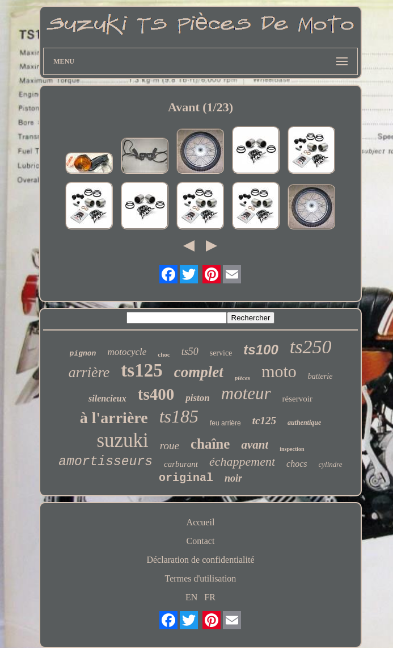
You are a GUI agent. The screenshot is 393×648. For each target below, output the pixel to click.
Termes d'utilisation (200, 578)
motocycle (126, 351)
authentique (304, 423)
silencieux (107, 398)
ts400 (156, 394)
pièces (242, 377)
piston (197, 397)
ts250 (311, 346)
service (221, 353)
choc (164, 354)
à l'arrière (114, 418)
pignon (83, 353)
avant (254, 444)
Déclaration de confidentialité (200, 560)
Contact (201, 541)
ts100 (260, 349)
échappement (242, 461)
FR (209, 597)
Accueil (201, 522)
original (186, 477)
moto (279, 371)
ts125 (141, 370)
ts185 (178, 416)
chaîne (210, 443)
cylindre (331, 464)
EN (191, 597)
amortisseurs (105, 461)
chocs (296, 464)
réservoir (297, 398)
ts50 (189, 351)
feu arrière (225, 423)
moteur (246, 393)
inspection (292, 449)
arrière (89, 372)
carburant (181, 464)
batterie (320, 376)
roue (169, 445)
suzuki (122, 440)
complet (198, 372)
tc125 (264, 421)
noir (233, 478)
